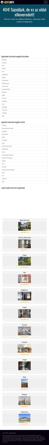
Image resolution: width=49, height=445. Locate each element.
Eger (3, 116)
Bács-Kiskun (5, 134)
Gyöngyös (4, 107)
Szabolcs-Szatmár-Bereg (8, 169)
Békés (3, 95)
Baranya (4, 125)
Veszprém (4, 178)
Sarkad (4, 77)
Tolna (3, 172)
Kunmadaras (5, 80)
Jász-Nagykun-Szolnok (7, 155)
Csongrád (4, 140)
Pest (3, 164)
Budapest (4, 59)
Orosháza (4, 101)
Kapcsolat (12, 433)
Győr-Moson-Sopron (7, 146)
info (9, 2)
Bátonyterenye (5, 83)
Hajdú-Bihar (5, 149)
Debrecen (4, 92)
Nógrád (4, 161)
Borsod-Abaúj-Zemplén (7, 128)
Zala (3, 181)
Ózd (3, 71)
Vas (3, 175)
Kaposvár (4, 62)
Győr (3, 104)
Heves (3, 152)
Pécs (3, 65)
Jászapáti (4, 113)
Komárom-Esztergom (7, 158)
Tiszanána (4, 110)
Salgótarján (5, 74)
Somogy (4, 166)
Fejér (3, 143)
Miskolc (4, 68)
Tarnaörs (4, 98)
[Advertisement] (24, 41)
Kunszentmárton (6, 89)
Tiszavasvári (5, 86)
